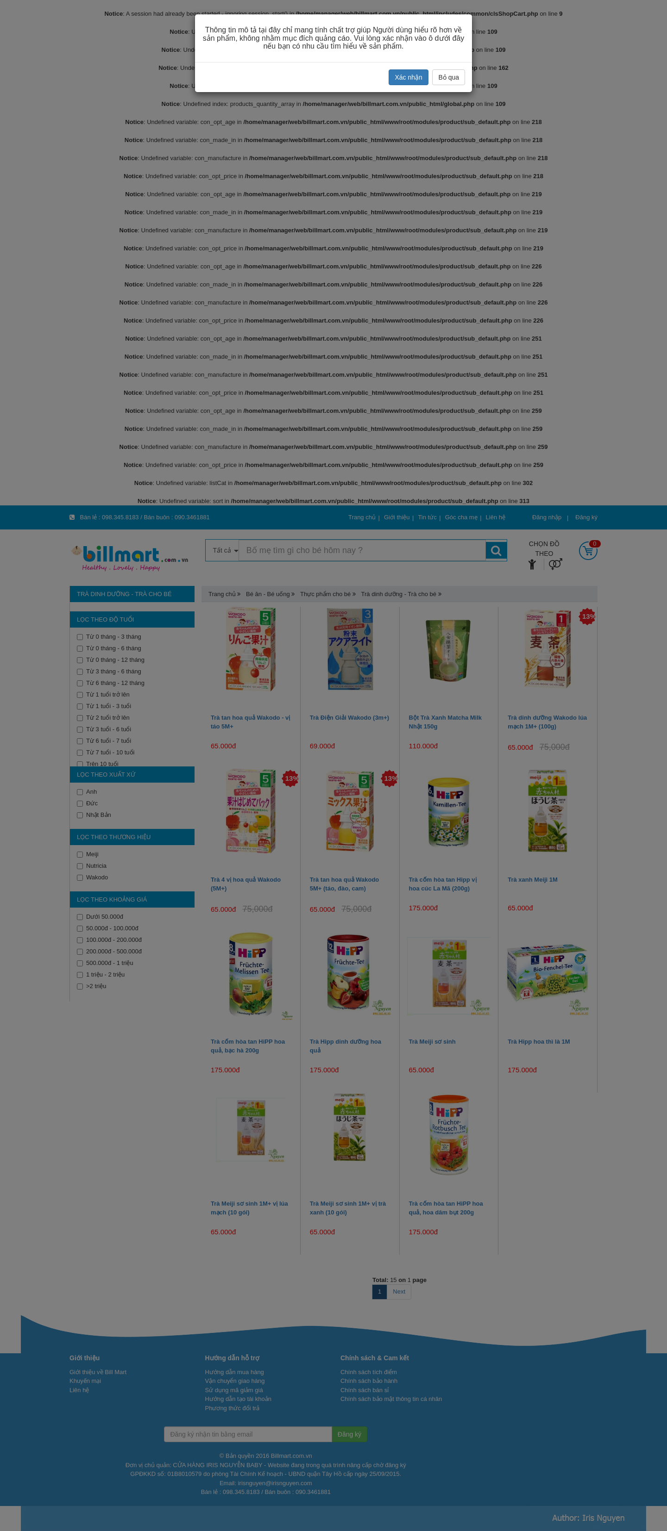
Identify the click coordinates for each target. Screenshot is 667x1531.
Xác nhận (408, 77)
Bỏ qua (448, 77)
